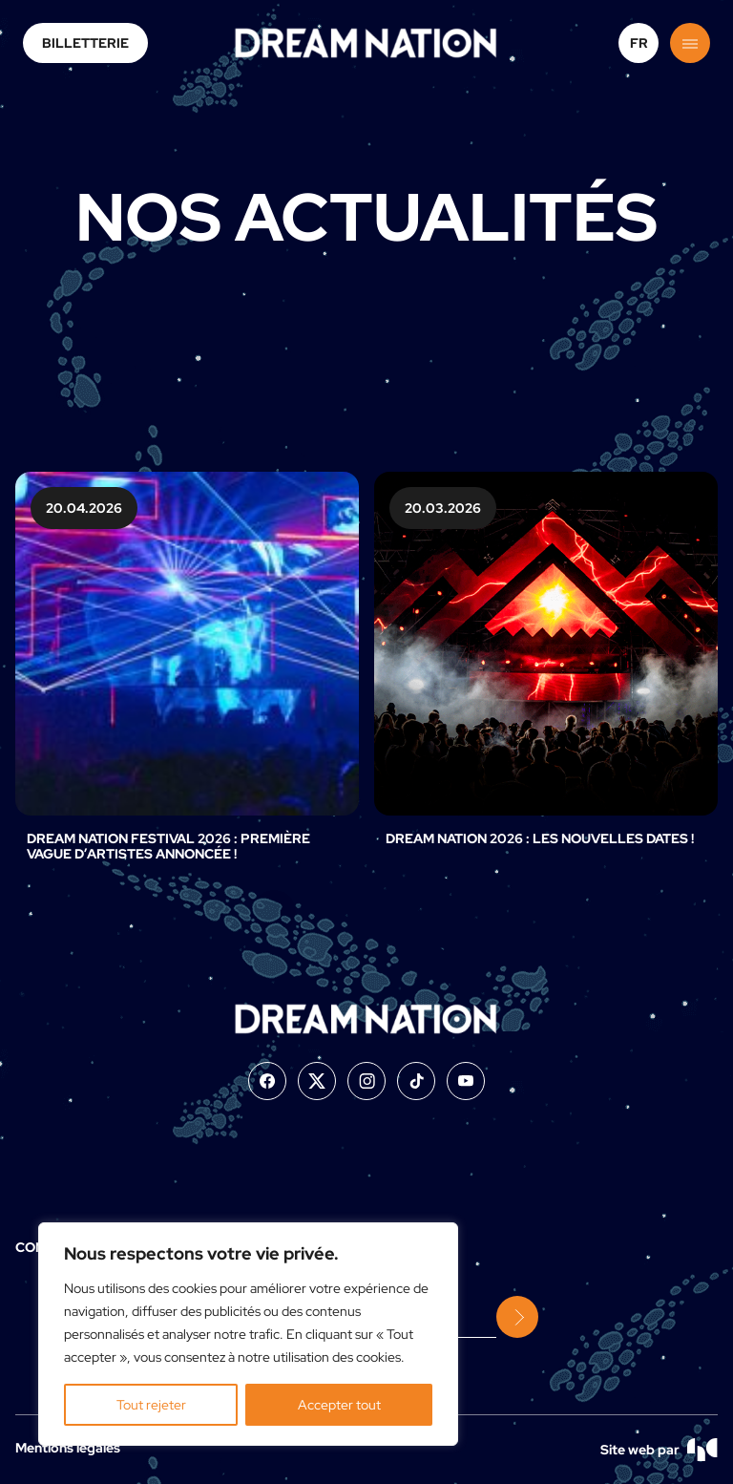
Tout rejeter (151, 1404)
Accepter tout (339, 1404)
